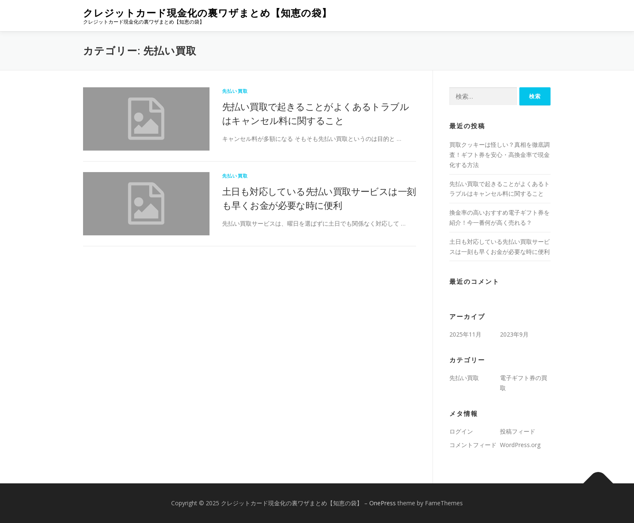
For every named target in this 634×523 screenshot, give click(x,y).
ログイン (461, 431)
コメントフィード (473, 445)
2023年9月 (514, 334)
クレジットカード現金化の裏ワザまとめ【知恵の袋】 (207, 13)
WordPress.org (520, 445)
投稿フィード (517, 431)
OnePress (382, 503)
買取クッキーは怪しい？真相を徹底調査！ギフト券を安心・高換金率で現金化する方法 (499, 154)
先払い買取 (235, 91)
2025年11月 (465, 334)
